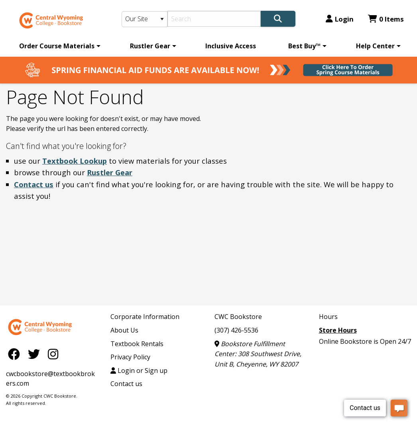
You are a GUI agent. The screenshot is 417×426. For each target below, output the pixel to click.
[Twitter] (36, 354)
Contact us (33, 184)
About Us (124, 330)
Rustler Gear (150, 46)
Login (340, 19)
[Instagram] (53, 354)
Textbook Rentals (136, 343)
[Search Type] (144, 19)
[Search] (214, 19)
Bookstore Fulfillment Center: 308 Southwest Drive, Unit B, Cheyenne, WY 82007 (257, 354)
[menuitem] (58, 45)
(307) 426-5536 (236, 330)
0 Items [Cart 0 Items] (386, 19)
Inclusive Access (230, 46)
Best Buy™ (304, 46)
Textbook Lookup (74, 161)
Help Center (375, 46)
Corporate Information (144, 316)
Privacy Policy (130, 357)
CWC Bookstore (238, 316)
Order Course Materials (56, 46)
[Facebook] (16, 354)
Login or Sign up (138, 370)
